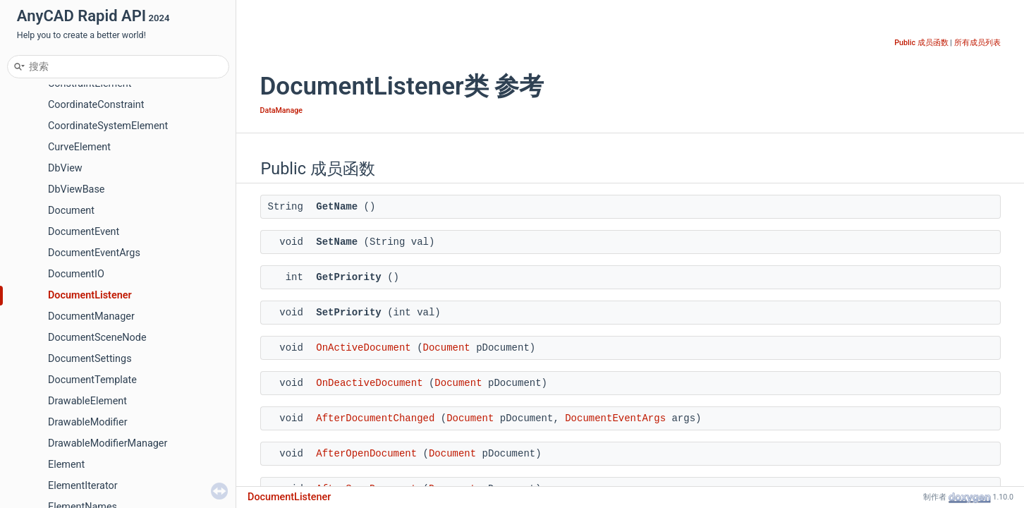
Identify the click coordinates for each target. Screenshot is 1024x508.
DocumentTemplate (92, 380)
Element (66, 465)
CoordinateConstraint (96, 105)
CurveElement (79, 147)
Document (71, 211)
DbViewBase (76, 189)
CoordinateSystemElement (108, 126)
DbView (65, 168)
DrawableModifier (88, 422)
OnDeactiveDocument (369, 383)
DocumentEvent (83, 232)
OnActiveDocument (363, 347)
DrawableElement (87, 401)
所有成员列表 (977, 42)
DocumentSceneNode (97, 338)
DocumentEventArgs (94, 253)
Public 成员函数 (921, 42)
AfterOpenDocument (366, 453)
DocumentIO (76, 274)
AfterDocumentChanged (375, 418)
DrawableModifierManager (107, 443)
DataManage (281, 110)
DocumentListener (90, 295)
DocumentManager (91, 316)
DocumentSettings (90, 359)
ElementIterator (83, 486)
